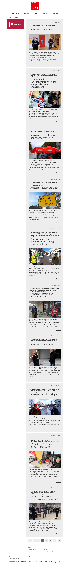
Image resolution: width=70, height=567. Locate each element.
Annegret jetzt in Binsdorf (44, 29)
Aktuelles (15, 13)
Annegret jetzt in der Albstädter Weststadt (41, 295)
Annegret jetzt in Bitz (41, 344)
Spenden (11, 563)
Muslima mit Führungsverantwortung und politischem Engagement (43, 83)
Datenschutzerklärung (21, 561)
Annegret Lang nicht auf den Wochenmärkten (43, 136)
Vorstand (45, 549)
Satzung (45, 555)
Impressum (12, 561)
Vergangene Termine (31, 549)
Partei (36, 13)
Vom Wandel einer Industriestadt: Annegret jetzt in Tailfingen (43, 241)
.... (54, 540)
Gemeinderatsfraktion (48, 551)
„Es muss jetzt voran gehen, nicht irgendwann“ (44, 498)
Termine (26, 13)
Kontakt (55, 13)
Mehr (58, 64)
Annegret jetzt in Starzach (44, 187)
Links (29, 561)
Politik (44, 13)
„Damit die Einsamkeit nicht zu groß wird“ (42, 445)
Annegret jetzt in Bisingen (44, 394)
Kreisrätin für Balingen (48, 553)
